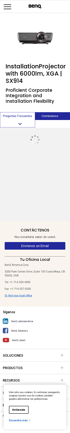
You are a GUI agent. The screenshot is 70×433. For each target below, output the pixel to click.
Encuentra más (20, 420)
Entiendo (18, 410)
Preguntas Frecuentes (17, 120)
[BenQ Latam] (35, 340)
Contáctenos (50, 116)
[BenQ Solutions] (35, 330)
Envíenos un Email (35, 246)
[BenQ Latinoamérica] (35, 321)
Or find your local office (18, 295)
